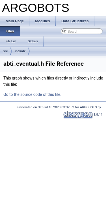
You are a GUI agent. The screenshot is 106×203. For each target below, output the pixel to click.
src (5, 51)
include (20, 51)
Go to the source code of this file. (32, 94)
